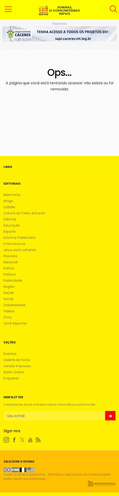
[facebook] (14, 440)
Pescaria (10, 256)
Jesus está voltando (20, 250)
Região (9, 287)
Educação (12, 226)
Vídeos (9, 311)
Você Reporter (15, 323)
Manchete (12, 195)
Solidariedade (15, 305)
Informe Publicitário (19, 238)
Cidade (9, 207)
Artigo (8, 201)
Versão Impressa (17, 366)
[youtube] (30, 440)
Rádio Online (14, 372)
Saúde (9, 293)
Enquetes (11, 378)
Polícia (9, 268)
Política (9, 274)
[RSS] (38, 440)
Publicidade (13, 281)
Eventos (10, 354)
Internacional (14, 244)
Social (8, 299)
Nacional (11, 262)
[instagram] (6, 440)
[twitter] (22, 440)
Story (8, 317)
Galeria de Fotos (17, 360)
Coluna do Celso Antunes (24, 213)
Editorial (10, 219)
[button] (8, 8)
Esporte (10, 232)
